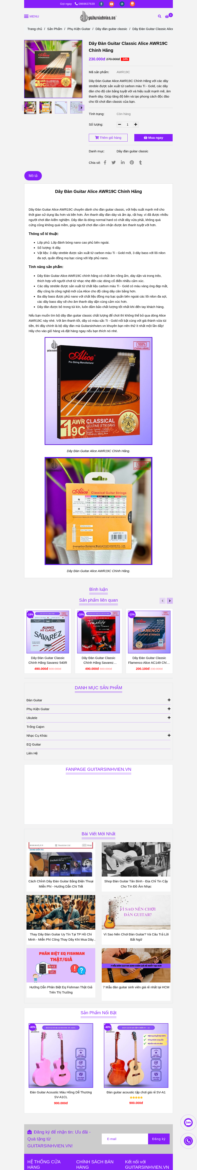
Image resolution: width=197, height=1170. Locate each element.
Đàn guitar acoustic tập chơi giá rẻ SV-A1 (136, 1092)
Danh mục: (97, 151)
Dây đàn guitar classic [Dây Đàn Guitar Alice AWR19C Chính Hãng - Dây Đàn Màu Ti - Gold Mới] (111, 29)
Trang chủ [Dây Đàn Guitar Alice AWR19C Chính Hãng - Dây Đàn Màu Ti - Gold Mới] (34, 29)
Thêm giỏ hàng (108, 137)
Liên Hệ (32, 753)
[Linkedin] (123, 162)
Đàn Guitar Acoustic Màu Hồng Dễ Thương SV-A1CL (61, 1094)
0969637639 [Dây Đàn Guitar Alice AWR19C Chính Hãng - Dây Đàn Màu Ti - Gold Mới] (85, 3)
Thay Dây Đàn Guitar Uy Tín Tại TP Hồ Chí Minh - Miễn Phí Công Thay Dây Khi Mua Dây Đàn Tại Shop (61, 937)
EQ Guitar (34, 744)
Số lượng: (96, 124)
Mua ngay (153, 137)
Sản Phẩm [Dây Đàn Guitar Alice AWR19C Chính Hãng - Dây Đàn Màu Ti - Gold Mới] (54, 29)
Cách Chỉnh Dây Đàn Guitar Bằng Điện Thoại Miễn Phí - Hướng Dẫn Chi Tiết (60, 883)
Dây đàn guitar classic (132, 151)
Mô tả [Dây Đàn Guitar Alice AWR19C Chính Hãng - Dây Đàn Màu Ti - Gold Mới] (33, 176)
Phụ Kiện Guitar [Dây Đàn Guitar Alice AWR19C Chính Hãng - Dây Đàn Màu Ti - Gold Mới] (78, 29)
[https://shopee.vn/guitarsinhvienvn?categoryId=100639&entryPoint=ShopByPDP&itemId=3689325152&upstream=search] (132, 3)
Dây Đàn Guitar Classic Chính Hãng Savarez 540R (47, 660)
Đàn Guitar (98, 700)
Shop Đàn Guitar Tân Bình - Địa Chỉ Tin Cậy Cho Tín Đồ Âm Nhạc (136, 883)
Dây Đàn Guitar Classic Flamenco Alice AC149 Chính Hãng (149, 660)
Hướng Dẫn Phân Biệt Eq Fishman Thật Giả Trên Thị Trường (61, 989)
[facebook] (102, 3)
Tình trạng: (97, 114)
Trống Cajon (35, 726)
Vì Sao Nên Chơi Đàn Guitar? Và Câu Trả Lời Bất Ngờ (136, 936)
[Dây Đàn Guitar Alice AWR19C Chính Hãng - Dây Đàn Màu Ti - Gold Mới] (169, 16)
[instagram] (122, 3)
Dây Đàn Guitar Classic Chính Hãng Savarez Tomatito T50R (98, 660)
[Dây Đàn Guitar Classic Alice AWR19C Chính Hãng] (98, 16)
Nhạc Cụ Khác (98, 735)
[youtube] (112, 3)
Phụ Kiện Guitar (98, 709)
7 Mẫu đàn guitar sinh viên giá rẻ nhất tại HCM (136, 987)
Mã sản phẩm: (99, 72)
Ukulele (98, 717)
